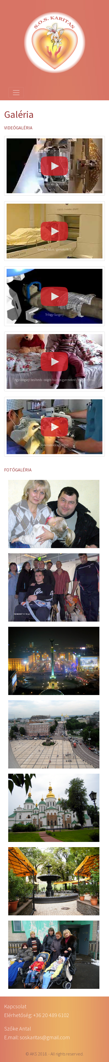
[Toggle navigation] (16, 92)
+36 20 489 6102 (51, 1015)
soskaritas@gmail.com (45, 1037)
